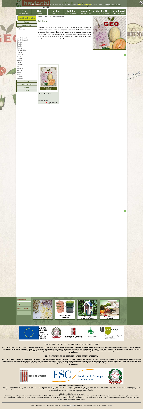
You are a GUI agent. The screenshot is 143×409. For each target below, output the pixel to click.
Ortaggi (26, 22)
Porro (18, 66)
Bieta (18, 34)
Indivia (19, 56)
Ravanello (20, 70)
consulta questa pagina (84, 4)
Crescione (20, 48)
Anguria (19, 28)
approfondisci (52, 102)
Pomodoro (20, 64)
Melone (19, 60)
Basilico (19, 32)
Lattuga (19, 58)
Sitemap (109, 405)
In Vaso (26, 87)
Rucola (19, 72)
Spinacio (19, 74)
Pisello (19, 62)
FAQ (18, 304)
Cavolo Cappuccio (23, 40)
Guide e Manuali (22, 299)
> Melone (61, 17)
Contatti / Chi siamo (22, 308)
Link (18, 313)
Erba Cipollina (21, 50)
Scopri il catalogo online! (26, 18)
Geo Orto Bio (26, 25)
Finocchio (20, 54)
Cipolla (19, 46)
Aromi (26, 90)
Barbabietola (21, 30)
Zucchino (20, 79)
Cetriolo (19, 42)
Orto (45, 17)
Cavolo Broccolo (22, 38)
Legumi (26, 81)
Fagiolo (19, 52)
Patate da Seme (26, 84)
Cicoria (19, 44)
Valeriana (20, 76)
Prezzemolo (20, 68)
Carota (19, 36)
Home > (41, 17)
